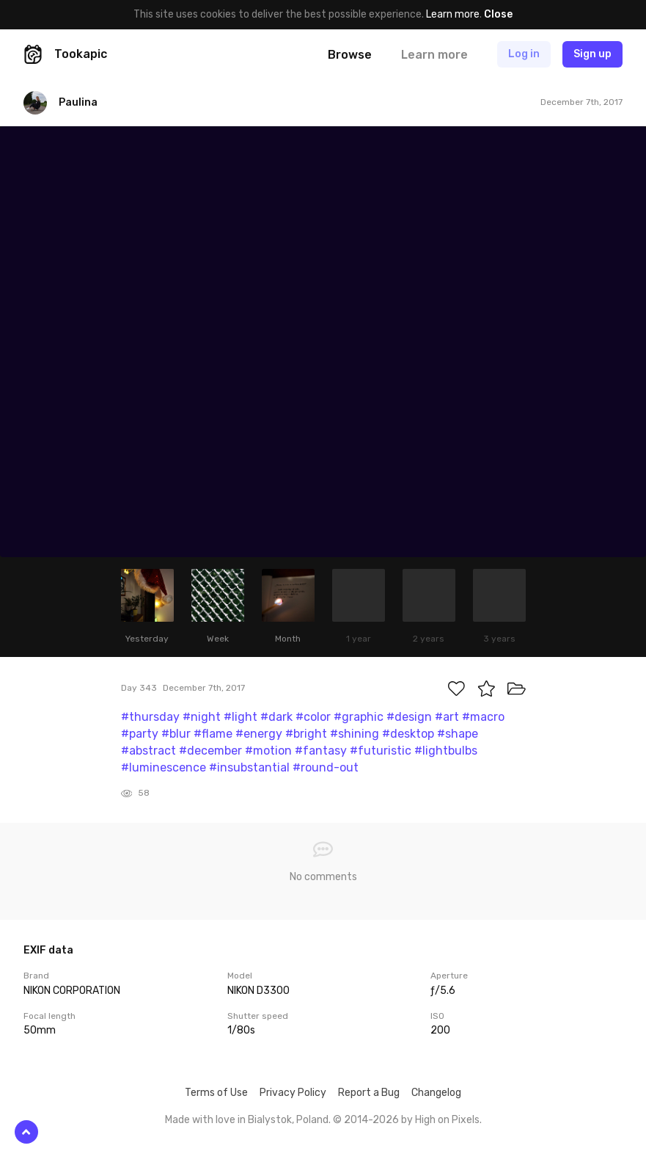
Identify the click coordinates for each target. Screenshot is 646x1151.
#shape (457, 734)
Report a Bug (369, 1092)
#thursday (150, 717)
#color (313, 717)
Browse (350, 55)
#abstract (148, 751)
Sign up (592, 54)
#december (210, 751)
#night (202, 717)
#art (447, 717)
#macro (483, 717)
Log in (524, 54)
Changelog (436, 1092)
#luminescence (163, 767)
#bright (306, 734)
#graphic (358, 717)
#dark (276, 717)
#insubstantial (249, 767)
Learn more (453, 14)
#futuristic (380, 751)
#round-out (326, 767)
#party (139, 734)
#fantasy (321, 751)
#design (409, 717)
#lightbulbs (445, 751)
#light (240, 717)
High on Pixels (447, 1120)
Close (498, 14)
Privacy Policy (293, 1092)
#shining (354, 734)
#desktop (408, 734)
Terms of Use (216, 1092)
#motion (268, 751)
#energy (258, 734)
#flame (213, 734)
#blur (176, 734)
